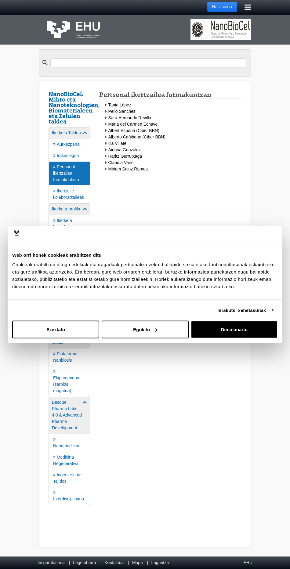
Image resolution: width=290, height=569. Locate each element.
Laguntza (160, 562)
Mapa (137, 562)
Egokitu (145, 329)
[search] (148, 62)
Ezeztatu (55, 329)
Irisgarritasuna (51, 562)
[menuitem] (69, 165)
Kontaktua (114, 562)
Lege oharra (84, 562)
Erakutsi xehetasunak (242, 310)
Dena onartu (234, 329)
